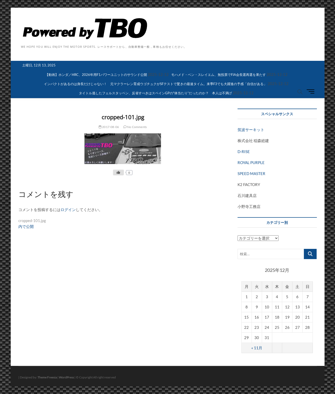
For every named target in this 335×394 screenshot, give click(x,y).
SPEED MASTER (251, 173)
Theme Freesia (47, 377)
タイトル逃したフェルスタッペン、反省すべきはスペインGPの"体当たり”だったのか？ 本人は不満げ (155, 93)
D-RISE (244, 151)
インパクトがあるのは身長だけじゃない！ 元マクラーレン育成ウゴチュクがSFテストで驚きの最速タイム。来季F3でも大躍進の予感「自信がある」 (155, 84)
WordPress (66, 377)
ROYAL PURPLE (251, 162)
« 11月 (256, 347)
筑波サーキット (251, 129)
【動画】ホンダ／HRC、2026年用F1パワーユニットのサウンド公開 (96, 75)
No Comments (135, 127)
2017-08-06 (109, 127)
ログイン (68, 209)
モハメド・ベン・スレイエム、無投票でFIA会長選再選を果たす (218, 75)
